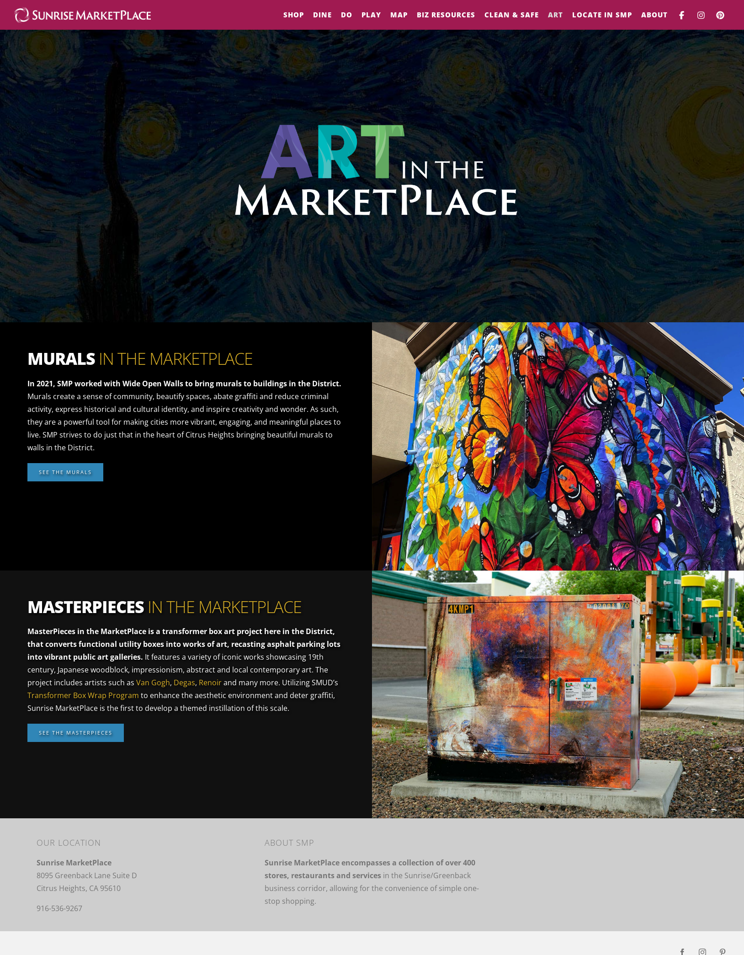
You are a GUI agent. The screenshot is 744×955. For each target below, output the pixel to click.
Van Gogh (153, 683)
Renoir (210, 683)
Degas (184, 683)
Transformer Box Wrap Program (83, 695)
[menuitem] (293, 15)
